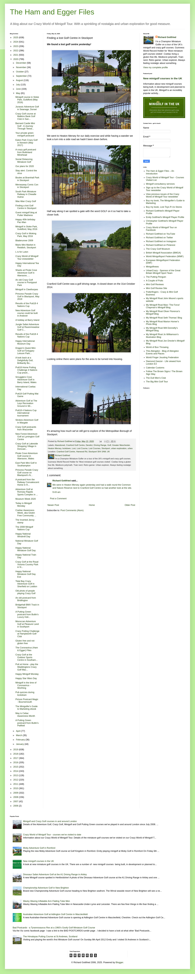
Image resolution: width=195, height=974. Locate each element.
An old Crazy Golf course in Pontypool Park (26, 282)
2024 (16, 42)
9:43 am (56, 492)
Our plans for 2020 (24, 166)
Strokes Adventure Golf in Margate (26, 421)
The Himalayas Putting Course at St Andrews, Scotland (50, 936)
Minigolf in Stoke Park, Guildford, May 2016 (26, 228)
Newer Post (53, 505)
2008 (16, 797)
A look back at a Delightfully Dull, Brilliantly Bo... (24, 360)
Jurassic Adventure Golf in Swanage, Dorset (27, 108)
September (21, 76)
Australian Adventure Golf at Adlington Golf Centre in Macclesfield (55, 914)
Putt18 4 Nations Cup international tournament (26, 413)
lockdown (66, 448)
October (20, 71)
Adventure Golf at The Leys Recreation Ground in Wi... (26, 403)
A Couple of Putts (154, 280)
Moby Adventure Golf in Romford (39, 848)
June (18, 89)
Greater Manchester (121, 445)
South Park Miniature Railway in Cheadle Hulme (25, 194)
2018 (16, 754)
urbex (130, 448)
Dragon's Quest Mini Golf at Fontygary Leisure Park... (25, 351)
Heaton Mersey (54, 448)
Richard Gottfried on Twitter (159, 237)
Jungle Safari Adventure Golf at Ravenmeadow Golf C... (27, 327)
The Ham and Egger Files (52, 12)
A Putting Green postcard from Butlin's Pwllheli (27, 723)
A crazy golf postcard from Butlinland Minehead (25, 152)
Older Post (130, 505)
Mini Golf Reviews (155, 284)
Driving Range (100, 445)
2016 (16, 762)
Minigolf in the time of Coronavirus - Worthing (25, 685)
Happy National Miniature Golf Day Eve (25, 574)
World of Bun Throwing (157, 347)
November (21, 67)
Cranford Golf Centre (75, 445)
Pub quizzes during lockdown (24, 693)
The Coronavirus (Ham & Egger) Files (26, 649)
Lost (74, 448)
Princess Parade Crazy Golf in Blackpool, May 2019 (27, 296)
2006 (16, 806)
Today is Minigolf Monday (23, 504)
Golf (109, 445)
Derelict (89, 445)
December (21, 63)
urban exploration (119, 448)
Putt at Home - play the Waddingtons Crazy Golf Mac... (26, 667)
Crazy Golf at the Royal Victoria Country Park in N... (26, 564)
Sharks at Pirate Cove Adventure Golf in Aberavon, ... (26, 273)
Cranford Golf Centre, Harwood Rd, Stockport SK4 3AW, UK (83, 451)
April (18, 731)
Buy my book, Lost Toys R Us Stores (164, 207)
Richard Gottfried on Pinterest (160, 245)
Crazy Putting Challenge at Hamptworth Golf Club (27, 634)
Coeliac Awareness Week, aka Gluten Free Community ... (25, 513)
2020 (16, 59)
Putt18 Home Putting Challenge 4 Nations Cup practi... (26, 370)
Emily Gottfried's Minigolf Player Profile (165, 217)
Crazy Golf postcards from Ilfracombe (25, 428)
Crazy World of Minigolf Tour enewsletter (26, 257)
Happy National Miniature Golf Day (25, 549)
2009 (16, 793)
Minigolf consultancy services (160, 184)
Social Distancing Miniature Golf (23, 160)
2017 (16, 758)
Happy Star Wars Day (26, 678)
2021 (16, 55)
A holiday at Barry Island (27, 320)
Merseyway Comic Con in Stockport (26, 186)
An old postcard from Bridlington (25, 599)
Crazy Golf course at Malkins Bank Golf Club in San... (25, 116)
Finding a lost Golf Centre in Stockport (25, 207)
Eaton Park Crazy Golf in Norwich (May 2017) (26, 143)
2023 (16, 46)
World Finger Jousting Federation (162, 357)
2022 (16, 50)
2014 (16, 771)
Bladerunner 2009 (24, 240)
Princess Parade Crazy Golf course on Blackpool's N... (26, 472)
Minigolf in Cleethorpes (26, 289)
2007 (16, 801)
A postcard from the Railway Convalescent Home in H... (27, 482)
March (19, 735)
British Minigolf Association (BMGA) (163, 252)
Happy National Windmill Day (23, 535)
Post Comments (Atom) (72, 510)
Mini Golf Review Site (156, 288)
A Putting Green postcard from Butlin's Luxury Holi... (27, 614)
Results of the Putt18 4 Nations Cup (26, 304)
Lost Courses (94, 448)
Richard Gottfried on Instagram (161, 241)
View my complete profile (155, 67)
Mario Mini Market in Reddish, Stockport (25, 246)
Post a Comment (58, 498)
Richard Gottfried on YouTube (160, 234)
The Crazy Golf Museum (158, 249)
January (20, 744)
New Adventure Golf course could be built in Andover (26, 313)
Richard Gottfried (61, 480)
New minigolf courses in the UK (162, 78)
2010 (16, 788)
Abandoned (60, 445)
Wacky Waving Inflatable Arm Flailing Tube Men (46, 901)
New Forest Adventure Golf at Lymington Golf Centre (27, 436)
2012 (16, 780)
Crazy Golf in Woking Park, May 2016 (25, 234)
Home (92, 505)
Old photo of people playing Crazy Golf (25, 592)
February (20, 739)
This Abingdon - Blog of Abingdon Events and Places (162, 352)
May (18, 93)
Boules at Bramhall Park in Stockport (27, 179)
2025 (16, 37)
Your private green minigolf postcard (24, 134)
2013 (16, 775)
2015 (16, 767)
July (18, 84)
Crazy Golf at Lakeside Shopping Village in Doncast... (26, 446)
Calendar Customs (155, 367)
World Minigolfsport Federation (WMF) (165, 256)
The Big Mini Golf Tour (157, 381)
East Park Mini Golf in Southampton (26, 464)
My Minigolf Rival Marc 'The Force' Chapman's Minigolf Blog (163, 306)
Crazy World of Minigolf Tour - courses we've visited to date (52, 834)
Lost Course (82, 448)
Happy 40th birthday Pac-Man (25, 220)
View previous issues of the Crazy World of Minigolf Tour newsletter (162, 195)
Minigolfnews (152, 266)
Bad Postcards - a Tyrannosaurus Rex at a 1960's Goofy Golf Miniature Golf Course (54, 927)
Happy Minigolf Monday (27, 674)
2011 (16, 784)
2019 (16, 749)
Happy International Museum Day (25, 342)
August (19, 80)
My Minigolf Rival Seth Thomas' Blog (164, 317)
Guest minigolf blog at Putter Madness (26, 213)
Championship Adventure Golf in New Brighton (46, 888)
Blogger (119, 962)
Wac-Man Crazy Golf (25, 201)
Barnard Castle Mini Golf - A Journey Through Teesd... (25, 126)
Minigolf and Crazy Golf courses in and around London (50, 821)
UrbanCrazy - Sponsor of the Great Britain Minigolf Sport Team (163, 271)
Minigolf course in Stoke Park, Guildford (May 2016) (27, 100)
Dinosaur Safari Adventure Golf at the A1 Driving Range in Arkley (55, 874)
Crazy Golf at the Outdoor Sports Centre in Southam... (26, 657)
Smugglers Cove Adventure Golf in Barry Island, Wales (25, 380)
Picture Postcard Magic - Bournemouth (26, 700)
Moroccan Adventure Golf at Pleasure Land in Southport (27, 624)
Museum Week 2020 (25, 499)
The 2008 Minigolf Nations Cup (24, 528)
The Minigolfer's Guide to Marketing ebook (26, 707)
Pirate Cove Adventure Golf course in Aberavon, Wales (26, 456)
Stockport (105, 448)
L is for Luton (21, 252)
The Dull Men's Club (156, 378)
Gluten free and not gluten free (24, 642)
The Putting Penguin (156, 277)
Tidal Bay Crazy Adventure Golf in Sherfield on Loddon (26, 584)
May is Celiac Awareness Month (25, 714)
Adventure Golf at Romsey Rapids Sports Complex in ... (26, 492)
